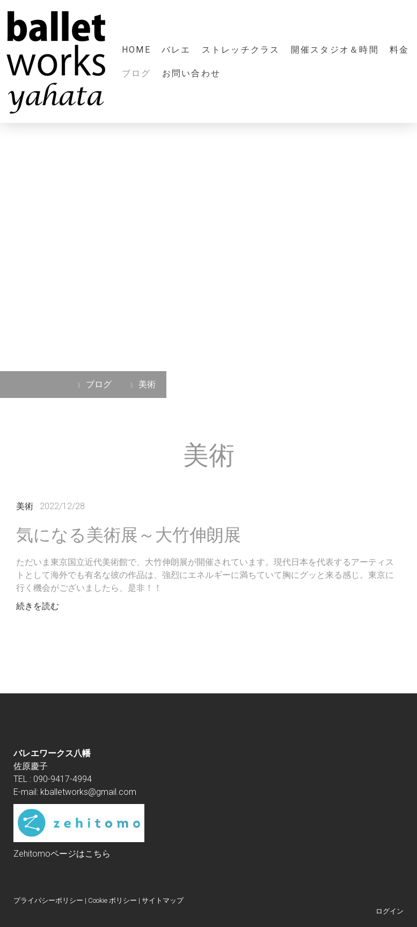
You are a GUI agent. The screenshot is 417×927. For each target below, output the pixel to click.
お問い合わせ (191, 73)
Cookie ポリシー (112, 900)
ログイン (390, 911)
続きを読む (37, 606)
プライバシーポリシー (48, 900)
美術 (24, 506)
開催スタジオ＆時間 (335, 50)
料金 (399, 50)
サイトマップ (163, 900)
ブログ (136, 73)
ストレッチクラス (241, 50)
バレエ (176, 50)
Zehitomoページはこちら (62, 854)
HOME (136, 50)
